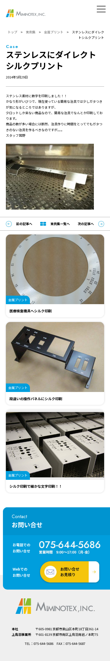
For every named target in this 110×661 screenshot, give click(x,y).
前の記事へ (19, 224)
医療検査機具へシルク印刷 (30, 310)
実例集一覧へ (55, 223)
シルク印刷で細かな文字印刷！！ (35, 486)
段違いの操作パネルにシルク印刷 (35, 398)
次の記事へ (91, 224)
